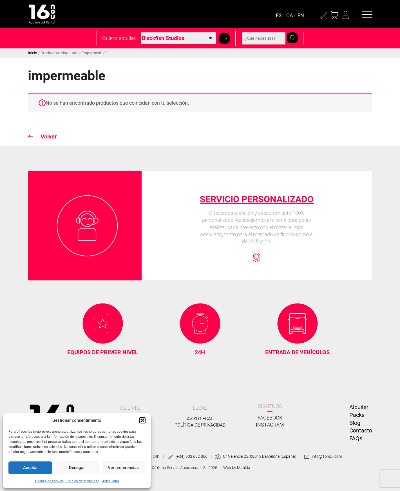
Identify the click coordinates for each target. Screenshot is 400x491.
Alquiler (358, 407)
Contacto (360, 430)
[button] (142, 420)
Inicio (32, 53)
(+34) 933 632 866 (186, 456)
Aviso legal (110, 481)
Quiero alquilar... (120, 38)
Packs (357, 415)
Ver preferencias (123, 467)
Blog (354, 423)
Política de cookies (49, 481)
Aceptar (30, 467)
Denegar (77, 467)
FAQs (355, 438)
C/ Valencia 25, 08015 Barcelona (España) (255, 456)
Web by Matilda (236, 467)
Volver (48, 136)
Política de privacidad (82, 481)
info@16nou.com (322, 456)
